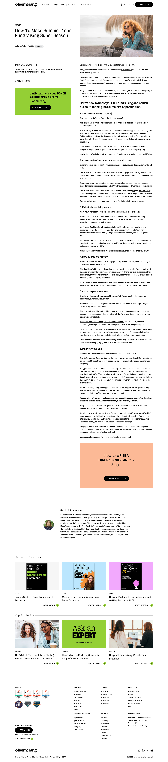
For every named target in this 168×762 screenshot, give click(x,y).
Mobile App (77, 703)
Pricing (75, 4)
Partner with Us (106, 736)
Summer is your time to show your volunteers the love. (102, 322)
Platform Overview (80, 691)
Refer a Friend (78, 730)
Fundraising (77, 694)
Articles (131, 694)
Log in (130, 5)
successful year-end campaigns (101, 353)
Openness (104, 727)
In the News (105, 730)
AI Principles (105, 724)
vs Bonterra (105, 700)
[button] (46, 4)
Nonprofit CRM (78, 697)
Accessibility (56, 757)
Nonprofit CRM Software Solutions (139, 718)
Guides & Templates (135, 700)
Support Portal (78, 718)
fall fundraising (130, 374)
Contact (104, 739)
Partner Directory (134, 703)
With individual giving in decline (92, 251)
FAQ (129, 706)
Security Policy (20, 757)
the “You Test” (144, 191)
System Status (79, 721)
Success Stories (133, 691)
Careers (103, 733)
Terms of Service (32, 757)
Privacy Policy (44, 757)
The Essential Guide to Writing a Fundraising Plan (138, 722)
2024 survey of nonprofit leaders (94, 130)
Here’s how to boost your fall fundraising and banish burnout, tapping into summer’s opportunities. (39, 70)
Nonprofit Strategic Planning (137, 726)
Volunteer (77, 700)
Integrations (78, 706)
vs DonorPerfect (106, 694)
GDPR (64, 757)
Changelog (77, 727)
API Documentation (80, 724)
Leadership (104, 721)
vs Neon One (105, 697)
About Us (104, 718)
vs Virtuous (104, 691)
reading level (91, 193)
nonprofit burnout (87, 133)
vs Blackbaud (105, 703)
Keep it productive (87, 377)
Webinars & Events (134, 697)
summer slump (127, 70)
